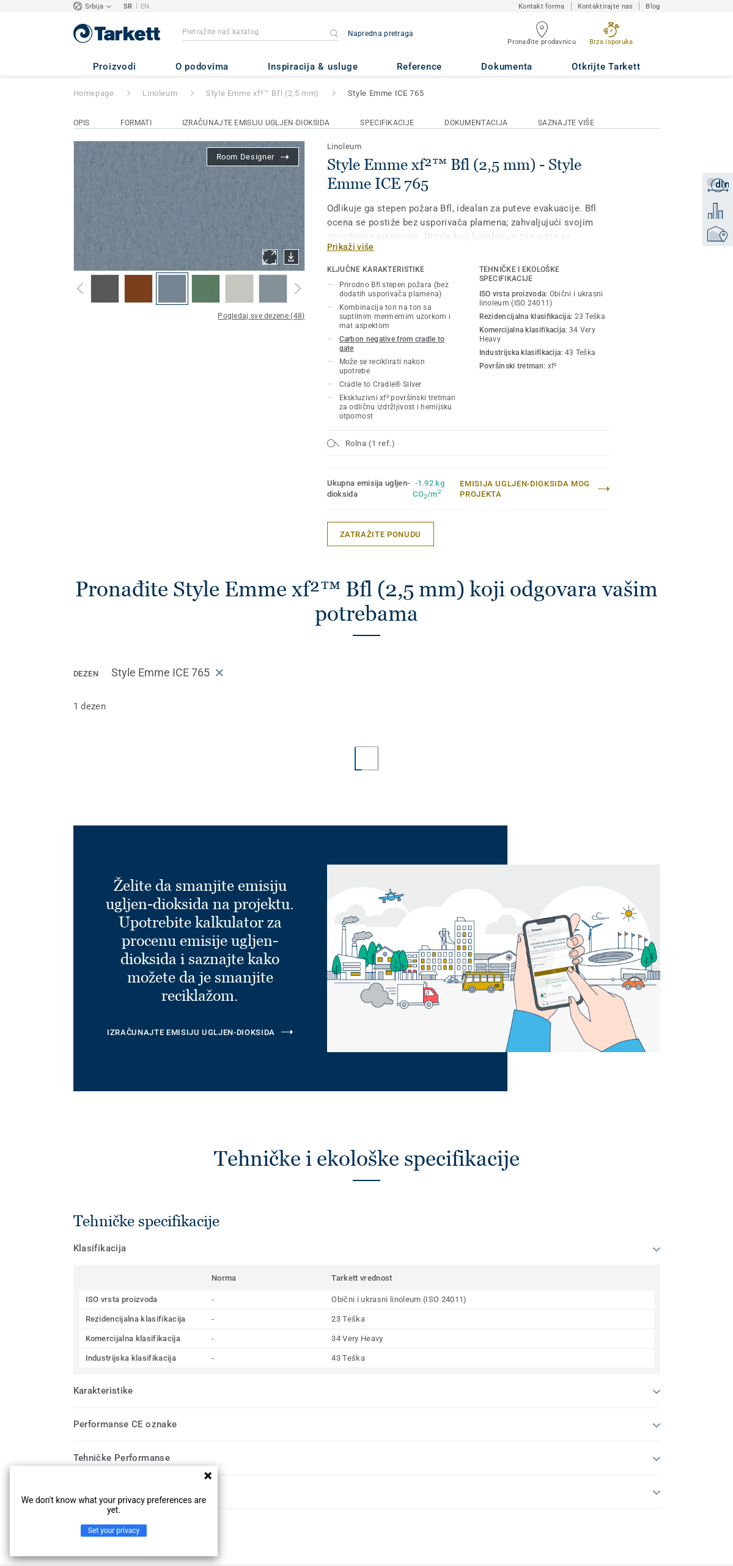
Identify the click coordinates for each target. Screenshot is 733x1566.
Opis (81, 123)
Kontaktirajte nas (605, 6)
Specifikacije (387, 123)
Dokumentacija (475, 123)
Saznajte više (566, 123)
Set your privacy (113, 1530)
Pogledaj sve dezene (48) (261, 316)
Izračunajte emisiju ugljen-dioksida (256, 123)
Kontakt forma (541, 6)
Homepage (93, 93)
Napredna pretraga (381, 33)
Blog (653, 6)
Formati (136, 123)
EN (145, 6)
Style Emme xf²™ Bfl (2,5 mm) (262, 93)
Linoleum (159, 93)
